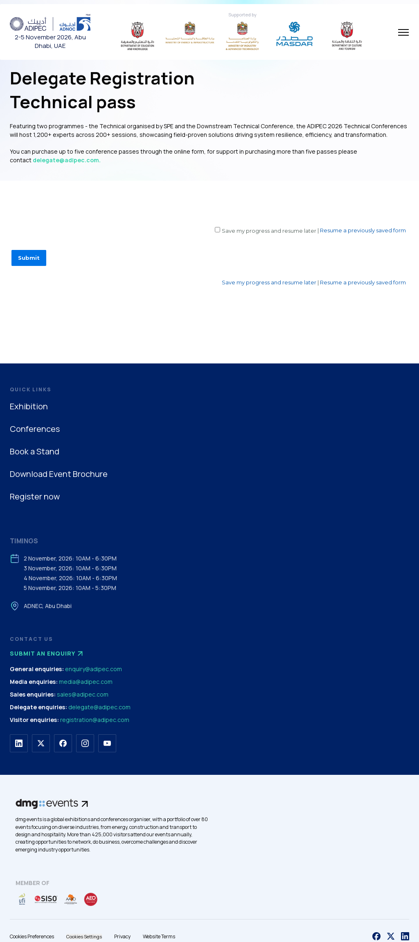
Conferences (35, 428)
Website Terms (159, 936)
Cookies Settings (84, 936)
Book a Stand (34, 451)
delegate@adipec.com (99, 707)
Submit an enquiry (47, 653)
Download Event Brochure (59, 473)
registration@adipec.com (94, 720)
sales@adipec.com (82, 694)
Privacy (122, 936)
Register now (35, 496)
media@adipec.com (86, 682)
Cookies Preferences (32, 936)
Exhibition (29, 406)
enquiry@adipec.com (93, 669)
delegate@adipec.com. (67, 160)
